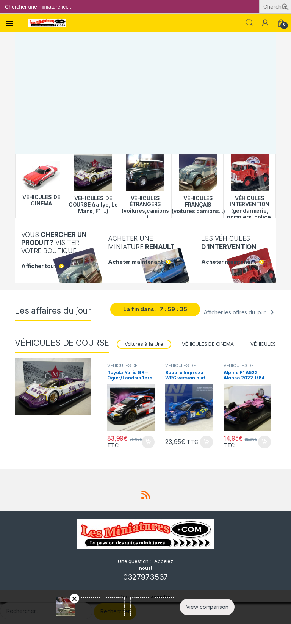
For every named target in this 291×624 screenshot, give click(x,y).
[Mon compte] (265, 22)
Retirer (74, 598)
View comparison (207, 607)
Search (249, 23)
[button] (285, 6)
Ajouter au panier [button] (148, 442)
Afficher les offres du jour (235, 312)
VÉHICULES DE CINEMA (208, 344)
